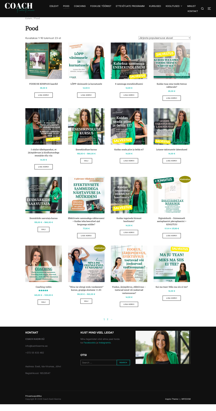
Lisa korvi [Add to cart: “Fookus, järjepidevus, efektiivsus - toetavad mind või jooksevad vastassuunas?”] (129, 311)
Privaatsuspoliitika (33, 403)
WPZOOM (186, 406)
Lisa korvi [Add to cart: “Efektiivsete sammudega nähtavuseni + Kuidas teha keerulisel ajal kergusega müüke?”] (86, 240)
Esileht (29, 18)
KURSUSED (155, 6)
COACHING (79, 6)
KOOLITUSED (173, 6)
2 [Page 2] (107, 326)
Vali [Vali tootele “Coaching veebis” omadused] (43, 308)
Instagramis (105, 349)
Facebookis (90, 349)
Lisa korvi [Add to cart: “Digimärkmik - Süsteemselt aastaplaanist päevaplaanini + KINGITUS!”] (171, 240)
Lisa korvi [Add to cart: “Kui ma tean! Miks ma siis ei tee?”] (171, 304)
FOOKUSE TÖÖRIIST (100, 6)
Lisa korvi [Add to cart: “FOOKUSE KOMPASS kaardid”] (43, 96)
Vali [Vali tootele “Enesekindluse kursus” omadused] (86, 163)
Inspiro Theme (171, 406)
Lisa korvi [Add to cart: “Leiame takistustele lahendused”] (171, 163)
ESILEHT (53, 6)
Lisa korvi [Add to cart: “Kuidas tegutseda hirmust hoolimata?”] (129, 237)
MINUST (191, 6)
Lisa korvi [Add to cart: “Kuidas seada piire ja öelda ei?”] (129, 163)
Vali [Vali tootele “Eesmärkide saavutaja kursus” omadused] (43, 233)
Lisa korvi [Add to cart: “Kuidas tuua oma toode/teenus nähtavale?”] (171, 99)
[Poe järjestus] (164, 38)
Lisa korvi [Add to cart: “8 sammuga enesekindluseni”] (129, 96)
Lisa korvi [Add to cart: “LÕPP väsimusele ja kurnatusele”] (86, 96)
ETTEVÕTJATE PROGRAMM (130, 6)
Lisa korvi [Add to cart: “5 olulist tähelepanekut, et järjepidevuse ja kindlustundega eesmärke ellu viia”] (43, 170)
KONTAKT (193, 11)
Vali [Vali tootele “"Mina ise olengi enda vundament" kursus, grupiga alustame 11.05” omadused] (86, 311)
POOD (66, 6)
